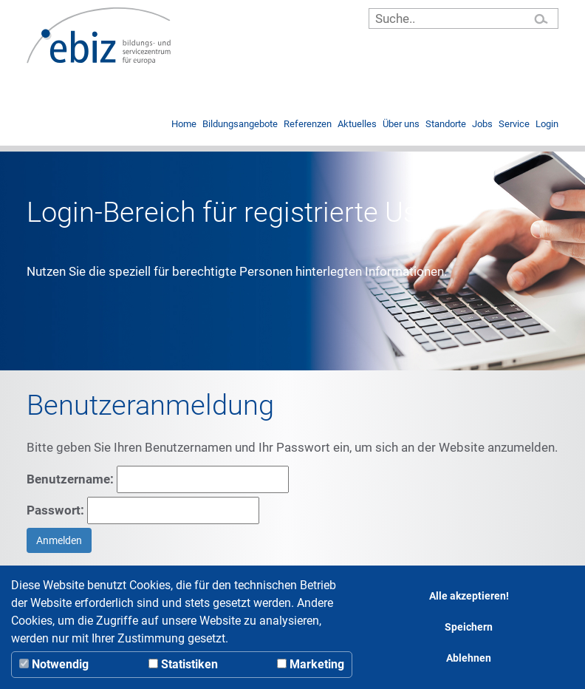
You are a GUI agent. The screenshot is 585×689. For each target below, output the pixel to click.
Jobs (482, 125)
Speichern (469, 627)
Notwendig (54, 664)
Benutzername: (158, 479)
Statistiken (183, 664)
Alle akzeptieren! (469, 596)
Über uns (401, 125)
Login (547, 125)
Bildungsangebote (240, 125)
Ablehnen (468, 658)
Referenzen (308, 125)
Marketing (310, 664)
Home (183, 125)
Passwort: (143, 510)
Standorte (445, 125)
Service (514, 125)
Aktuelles (357, 125)
